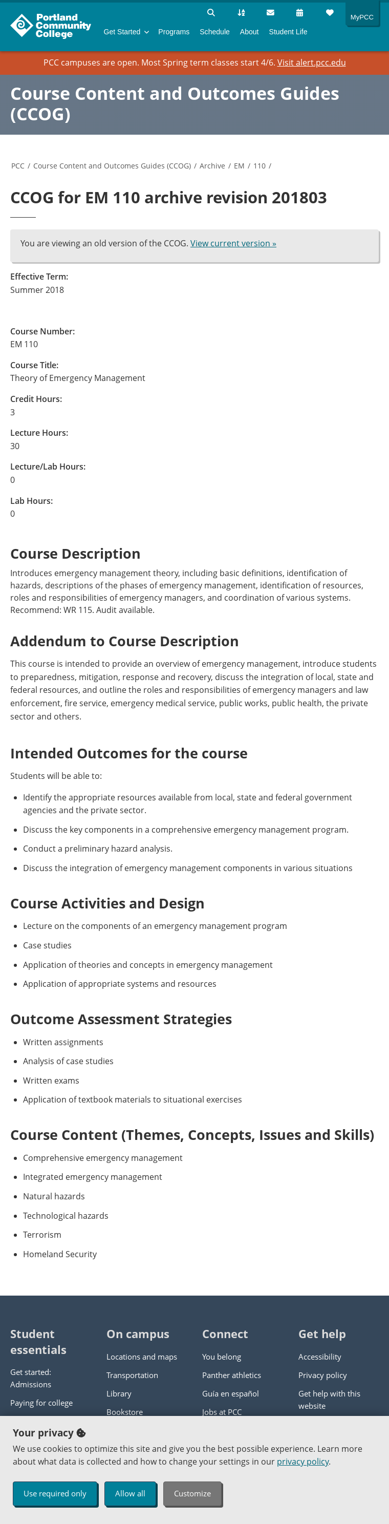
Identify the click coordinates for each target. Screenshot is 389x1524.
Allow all (130, 1493)
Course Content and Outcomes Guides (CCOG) (174, 103)
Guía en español (230, 1393)
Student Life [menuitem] (288, 32)
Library (119, 1393)
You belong (221, 1356)
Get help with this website (329, 1399)
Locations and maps (141, 1356)
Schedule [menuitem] (215, 32)
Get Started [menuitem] (122, 32)
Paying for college (41, 1403)
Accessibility (319, 1356)
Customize (192, 1493)
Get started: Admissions (30, 1378)
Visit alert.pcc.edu (311, 62)
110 (259, 166)
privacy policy (303, 1461)
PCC (18, 166)
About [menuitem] (249, 32)
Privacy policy (322, 1375)
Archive (212, 166)
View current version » (233, 243)
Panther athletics (231, 1375)
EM (239, 166)
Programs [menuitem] (173, 32)
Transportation (132, 1375)
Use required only (55, 1493)
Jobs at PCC (222, 1412)
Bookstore (124, 1412)
